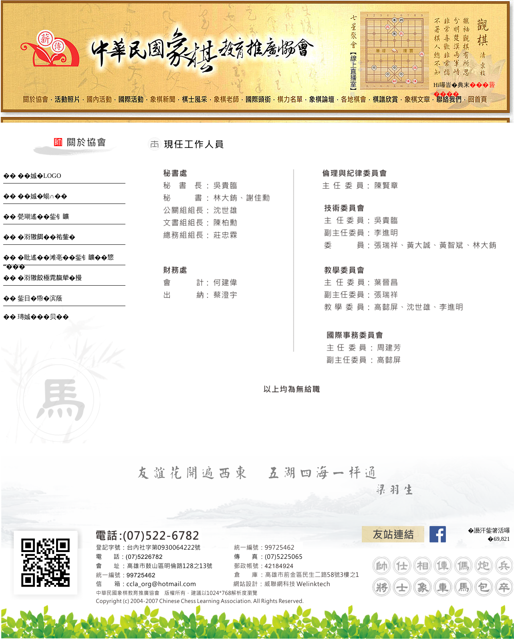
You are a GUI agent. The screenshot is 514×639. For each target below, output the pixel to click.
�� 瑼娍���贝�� (36, 316)
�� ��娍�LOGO (32, 175)
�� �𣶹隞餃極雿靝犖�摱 (42, 277)
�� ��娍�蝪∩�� (35, 196)
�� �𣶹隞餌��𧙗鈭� (39, 237)
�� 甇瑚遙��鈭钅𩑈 (36, 216)
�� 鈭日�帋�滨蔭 (32, 298)
